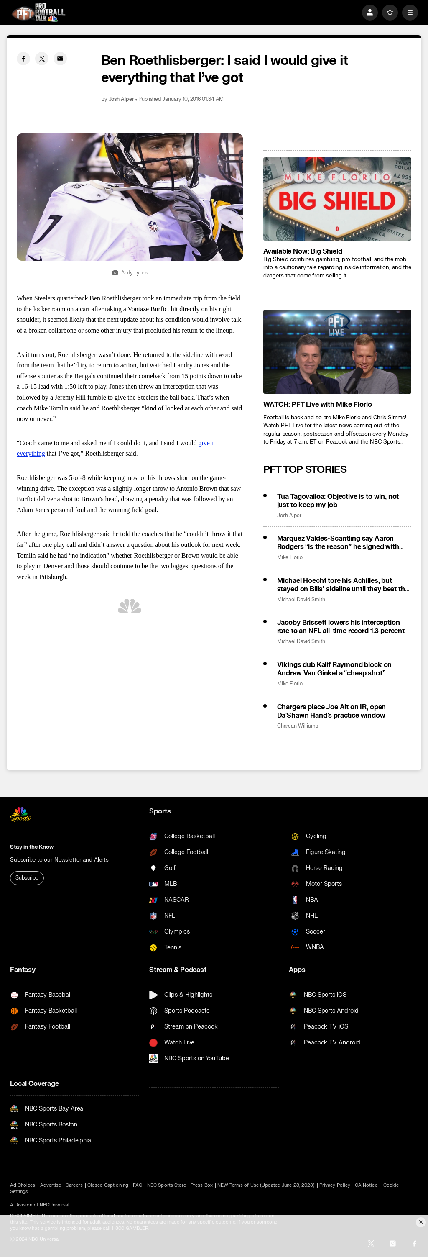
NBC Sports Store (166, 1185)
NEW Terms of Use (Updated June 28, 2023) (266, 1185)
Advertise (50, 1185)
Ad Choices (23, 1185)
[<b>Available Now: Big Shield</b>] (337, 199)
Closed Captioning (107, 1185)
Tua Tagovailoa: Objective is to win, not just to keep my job (338, 501)
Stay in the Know (32, 847)
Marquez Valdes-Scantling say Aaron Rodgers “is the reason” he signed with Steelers (338, 542)
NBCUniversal (55, 1205)
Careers (74, 1185)
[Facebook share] (23, 58)
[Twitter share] (41, 58)
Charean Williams (297, 726)
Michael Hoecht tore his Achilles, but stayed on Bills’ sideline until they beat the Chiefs (343, 585)
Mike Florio (290, 557)
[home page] (38, 12)
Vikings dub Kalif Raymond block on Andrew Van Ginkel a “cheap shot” (334, 669)
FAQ (138, 1185)
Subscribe (26, 878)
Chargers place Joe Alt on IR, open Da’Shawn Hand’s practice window (331, 711)
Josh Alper (121, 99)
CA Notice (366, 1185)
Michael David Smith (301, 600)
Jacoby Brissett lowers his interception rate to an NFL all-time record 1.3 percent (341, 626)
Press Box (202, 1185)
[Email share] (60, 58)
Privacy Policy (334, 1185)
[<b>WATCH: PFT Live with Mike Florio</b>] (337, 351)
